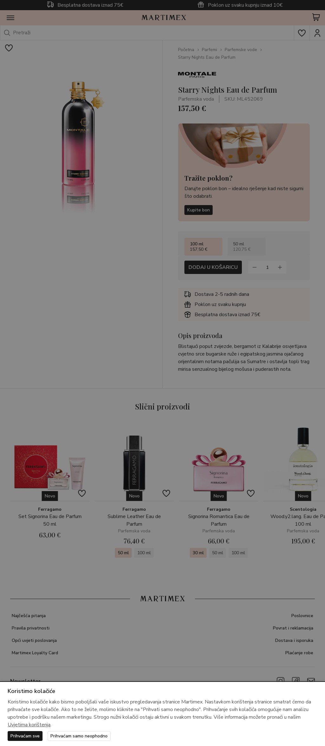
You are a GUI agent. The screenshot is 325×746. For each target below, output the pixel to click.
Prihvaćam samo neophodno (79, 736)
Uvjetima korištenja (29, 724)
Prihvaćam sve (25, 736)
